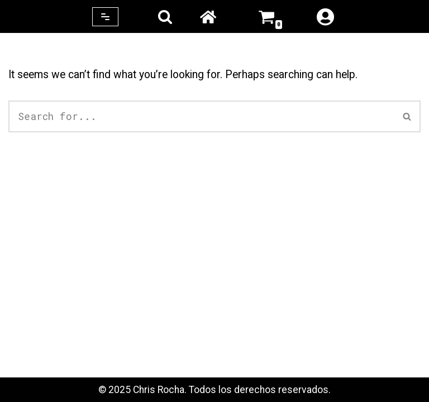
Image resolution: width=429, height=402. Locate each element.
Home (208, 16)
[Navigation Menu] (105, 16)
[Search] (165, 16)
